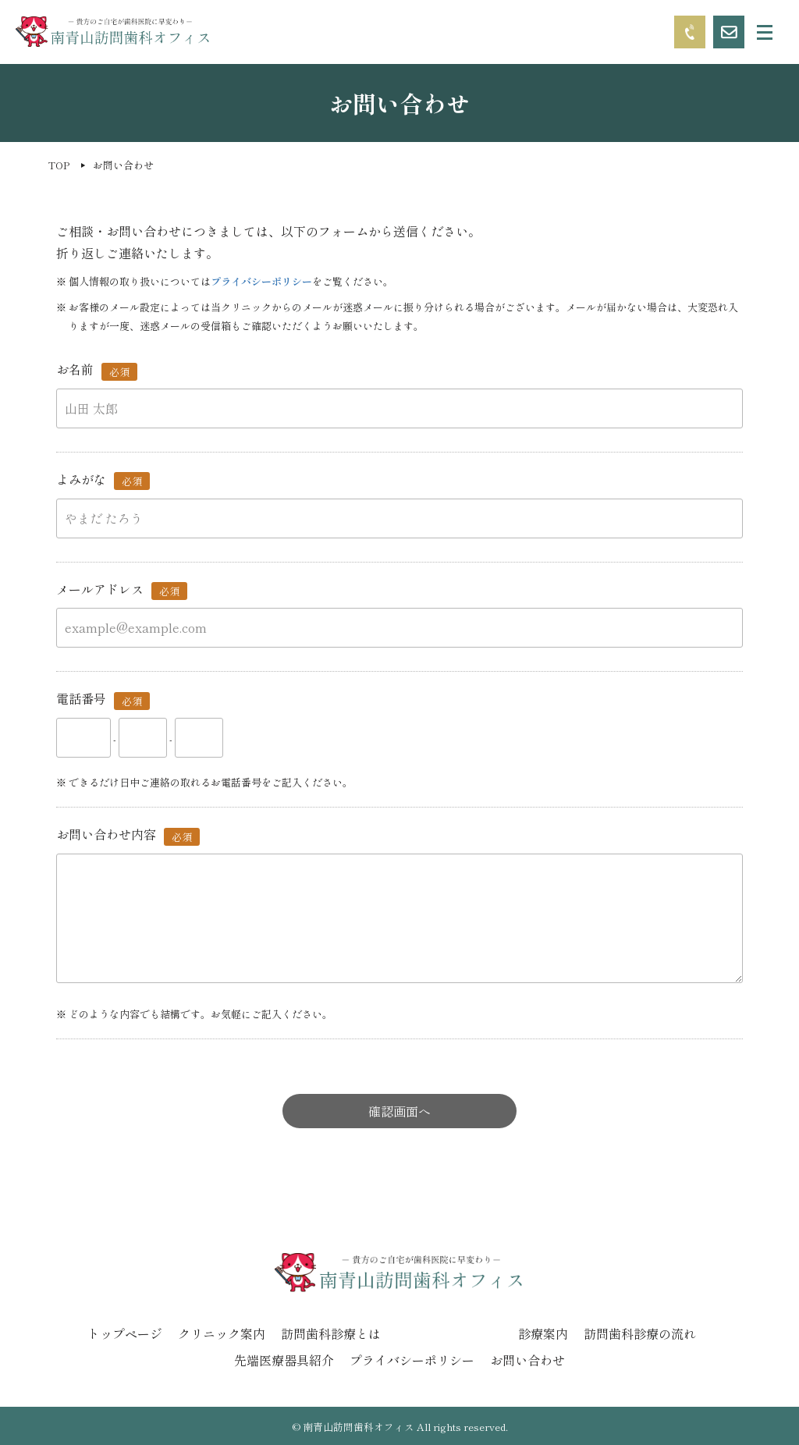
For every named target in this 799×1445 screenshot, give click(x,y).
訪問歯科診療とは (331, 1333)
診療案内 (543, 1333)
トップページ (124, 1333)
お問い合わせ (527, 1360)
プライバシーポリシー (261, 281)
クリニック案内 (221, 1333)
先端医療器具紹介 (284, 1360)
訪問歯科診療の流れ (640, 1333)
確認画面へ (399, 1111)
